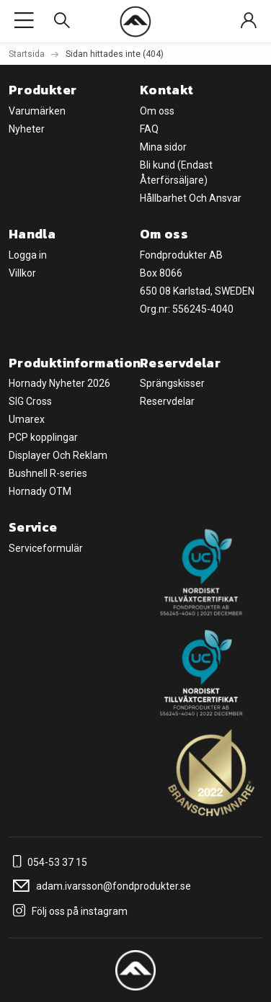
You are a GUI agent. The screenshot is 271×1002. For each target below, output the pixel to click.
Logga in (28, 255)
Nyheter (27, 129)
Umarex (27, 419)
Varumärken (37, 111)
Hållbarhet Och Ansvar (190, 198)
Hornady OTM (40, 491)
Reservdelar (167, 401)
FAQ (149, 129)
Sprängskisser (172, 383)
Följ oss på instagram (68, 911)
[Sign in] (249, 21)
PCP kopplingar (43, 437)
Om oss (157, 111)
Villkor (22, 273)
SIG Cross (30, 401)
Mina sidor (163, 147)
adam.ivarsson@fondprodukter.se (100, 886)
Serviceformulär (46, 548)
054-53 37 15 (48, 862)
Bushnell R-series (48, 473)
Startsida (27, 54)
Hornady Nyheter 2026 (59, 383)
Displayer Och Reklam (58, 455)
